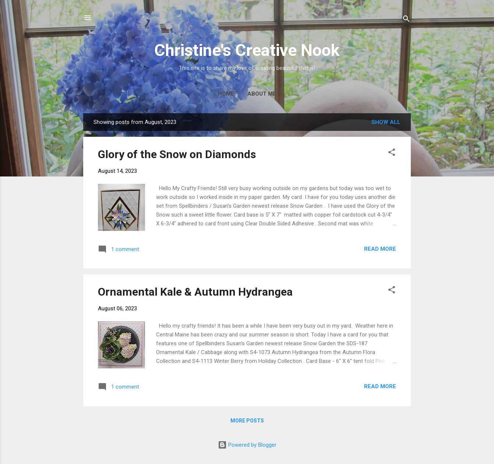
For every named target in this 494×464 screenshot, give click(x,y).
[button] (391, 153)
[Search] (406, 20)
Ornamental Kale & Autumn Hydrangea (195, 291)
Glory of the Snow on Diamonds (177, 154)
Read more (380, 249)
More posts (247, 421)
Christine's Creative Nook (247, 50)
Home (226, 93)
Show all (386, 122)
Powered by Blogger (247, 445)
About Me (261, 93)
